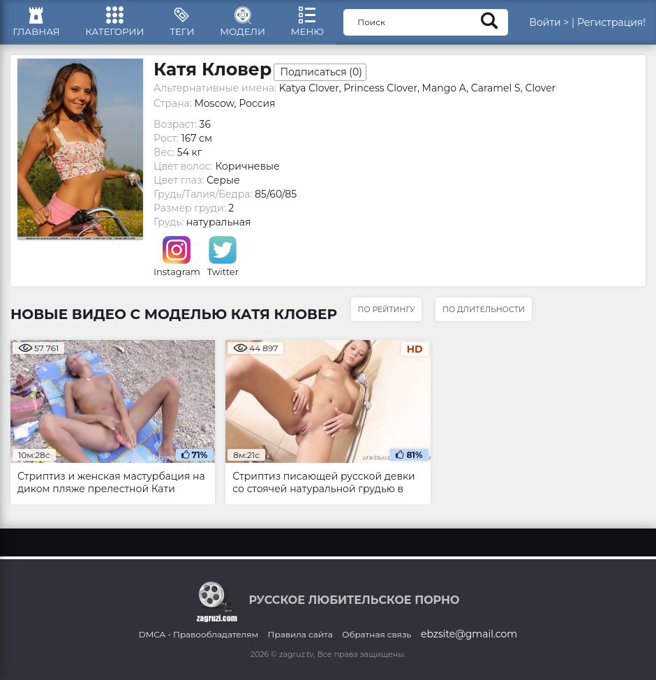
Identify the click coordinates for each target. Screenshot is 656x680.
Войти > (549, 24)
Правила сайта (300, 634)
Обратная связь (376, 634)
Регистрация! (611, 24)
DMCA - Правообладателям (198, 634)
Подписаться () (320, 75)
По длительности (486, 313)
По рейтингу (387, 313)
